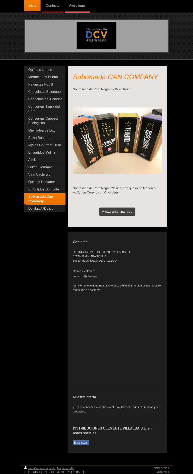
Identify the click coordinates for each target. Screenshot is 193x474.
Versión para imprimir (40, 468)
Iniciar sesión (161, 468)
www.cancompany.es (117, 211)
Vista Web (163, 471)
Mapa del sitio (65, 468)
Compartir (81, 442)
